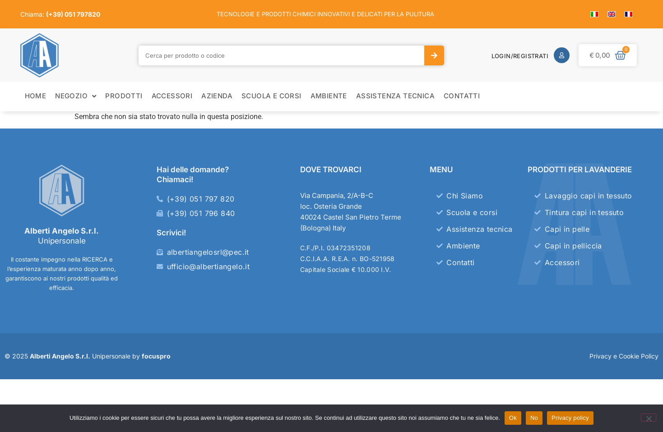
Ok (513, 417)
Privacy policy (570, 417)
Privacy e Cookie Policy (623, 356)
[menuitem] (594, 14)
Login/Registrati (519, 56)
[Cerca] (434, 55)
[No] (648, 418)
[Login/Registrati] (562, 55)
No (534, 417)
